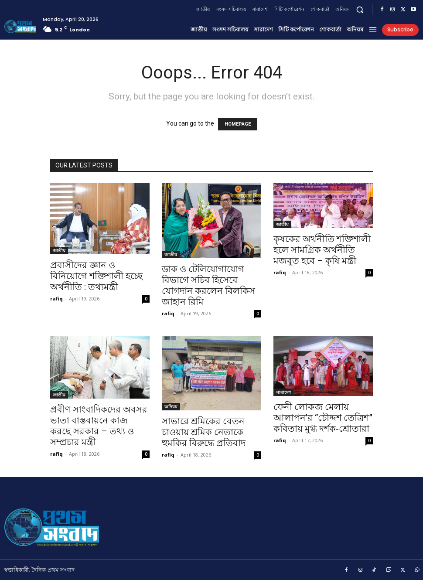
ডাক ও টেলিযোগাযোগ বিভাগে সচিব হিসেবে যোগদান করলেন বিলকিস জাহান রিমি (208, 285)
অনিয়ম (170, 406)
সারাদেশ (283, 392)
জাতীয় (59, 250)
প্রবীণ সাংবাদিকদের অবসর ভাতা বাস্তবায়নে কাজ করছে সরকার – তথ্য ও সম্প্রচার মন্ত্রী (98, 425)
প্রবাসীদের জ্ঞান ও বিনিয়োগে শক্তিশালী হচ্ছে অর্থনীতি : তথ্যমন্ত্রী (96, 276)
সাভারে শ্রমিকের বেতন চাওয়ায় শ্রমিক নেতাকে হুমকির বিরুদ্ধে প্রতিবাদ (204, 432)
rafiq (56, 298)
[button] (360, 9)
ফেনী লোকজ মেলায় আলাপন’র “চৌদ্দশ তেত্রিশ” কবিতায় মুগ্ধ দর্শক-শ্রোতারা (322, 418)
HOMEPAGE (238, 124)
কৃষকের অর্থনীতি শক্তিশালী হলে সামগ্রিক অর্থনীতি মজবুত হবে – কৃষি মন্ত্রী (322, 250)
